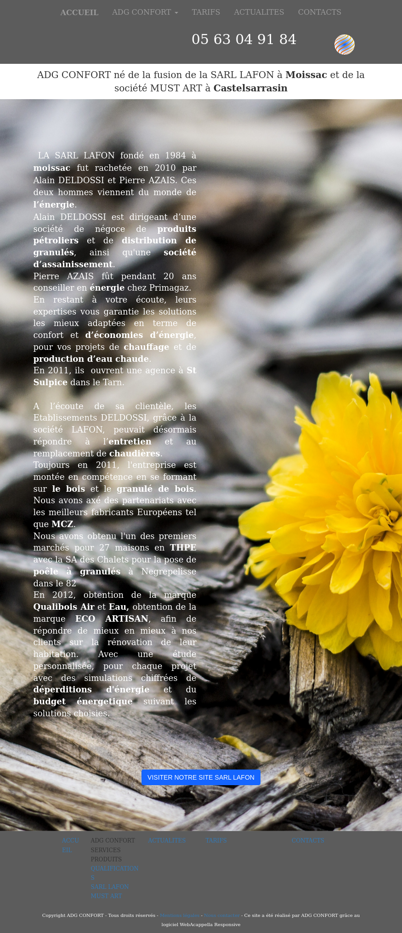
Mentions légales (179, 915)
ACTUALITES (259, 12)
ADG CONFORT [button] (145, 12)
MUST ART (106, 896)
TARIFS (206, 12)
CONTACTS (320, 12)
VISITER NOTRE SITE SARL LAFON (201, 777)
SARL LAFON (110, 887)
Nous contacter (221, 915)
